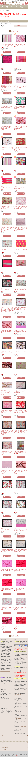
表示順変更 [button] (17, 25)
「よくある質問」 (17, 718)
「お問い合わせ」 (23, 726)
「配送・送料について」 (5, 671)
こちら (16, 755)
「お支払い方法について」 (5, 699)
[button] (1, 3)
